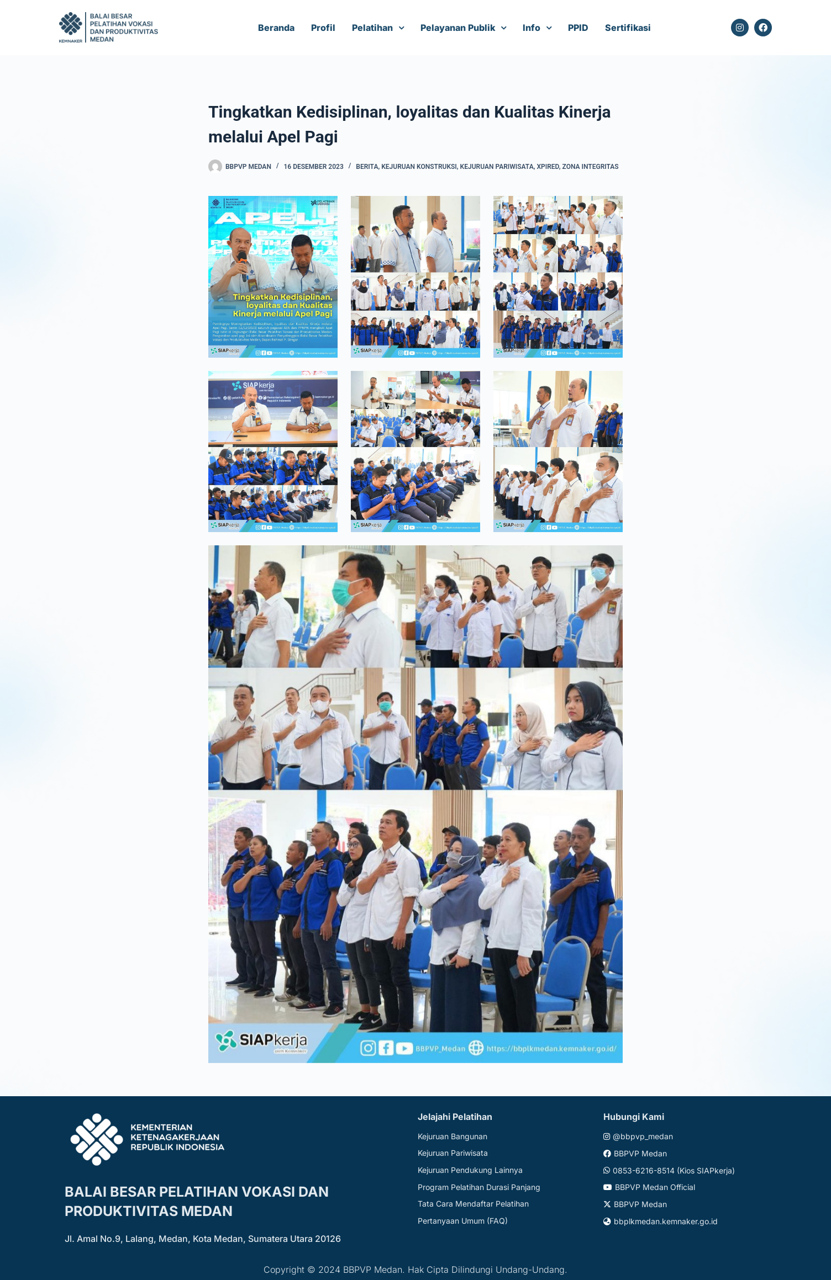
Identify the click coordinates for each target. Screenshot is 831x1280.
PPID (578, 27)
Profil (323, 27)
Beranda (276, 27)
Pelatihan (372, 27)
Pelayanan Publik (457, 27)
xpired (548, 167)
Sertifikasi (628, 27)
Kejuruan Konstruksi (419, 167)
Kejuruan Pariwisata (497, 167)
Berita (367, 167)
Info (531, 27)
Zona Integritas (590, 167)
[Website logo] (110, 28)
